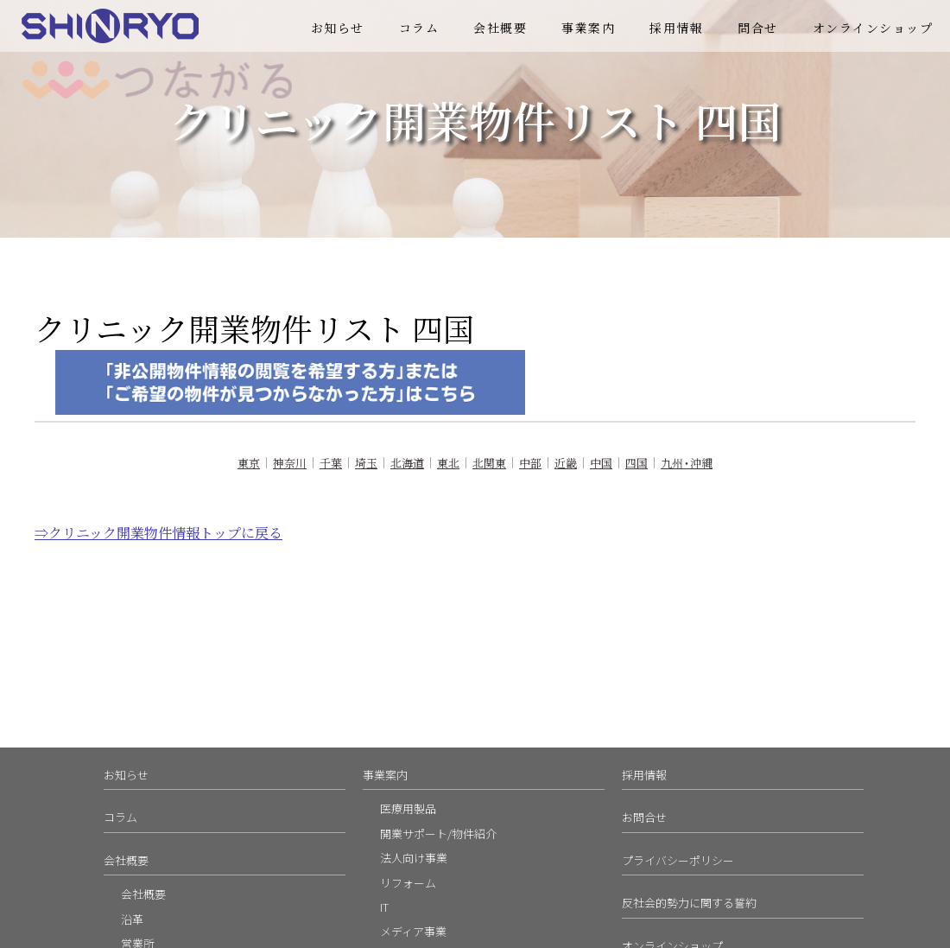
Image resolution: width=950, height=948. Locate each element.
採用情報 (676, 27)
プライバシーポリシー (678, 860)
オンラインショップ (873, 27)
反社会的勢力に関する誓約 (689, 902)
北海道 (407, 463)
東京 (249, 463)
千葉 (331, 463)
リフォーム (408, 883)
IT (384, 907)
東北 (448, 463)
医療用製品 (408, 808)
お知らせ (337, 27)
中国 (601, 463)
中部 (530, 463)
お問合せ (644, 817)
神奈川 (290, 463)
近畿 (565, 463)
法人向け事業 (413, 857)
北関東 (489, 463)
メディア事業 (413, 931)
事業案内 (588, 27)
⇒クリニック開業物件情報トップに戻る (158, 532)
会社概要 (500, 27)
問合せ (758, 27)
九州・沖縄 (686, 463)
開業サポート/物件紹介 (438, 833)
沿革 (132, 919)
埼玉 (366, 463)
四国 (636, 463)
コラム (419, 27)
